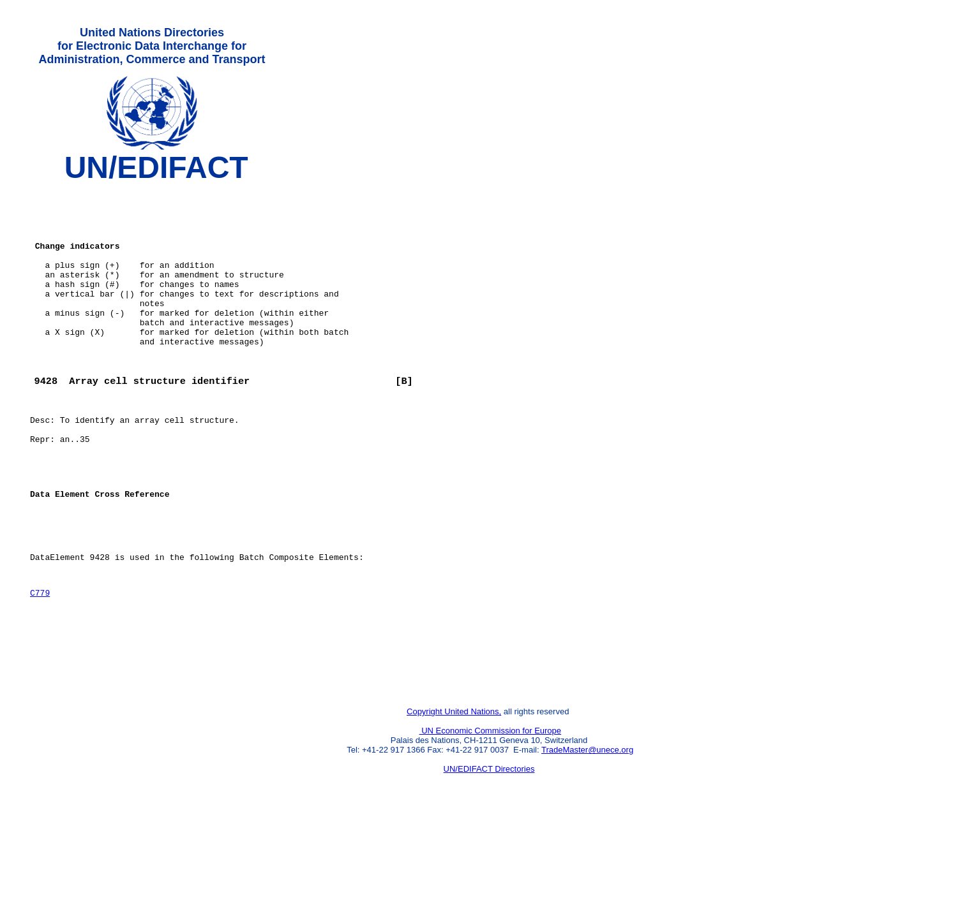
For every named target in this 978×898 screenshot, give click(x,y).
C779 (40, 660)
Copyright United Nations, (454, 793)
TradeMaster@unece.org (587, 831)
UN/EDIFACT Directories (489, 850)
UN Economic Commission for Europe (490, 812)
